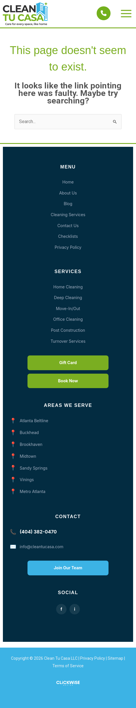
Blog (68, 203)
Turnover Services (68, 341)
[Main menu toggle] (126, 13)
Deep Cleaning (68, 297)
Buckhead (29, 432)
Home (67, 181)
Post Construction (68, 330)
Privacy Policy (68, 247)
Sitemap (115, 658)
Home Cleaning (67, 286)
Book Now (68, 380)
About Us (68, 192)
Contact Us (68, 225)
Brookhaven (31, 444)
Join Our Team (68, 567)
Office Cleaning (68, 319)
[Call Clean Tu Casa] (104, 13)
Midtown (28, 456)
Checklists (68, 236)
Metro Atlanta (32, 491)
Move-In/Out (68, 308)
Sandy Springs (33, 468)
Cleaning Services (68, 214)
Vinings (27, 479)
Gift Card (68, 362)
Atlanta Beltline (34, 420)
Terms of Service (68, 665)
